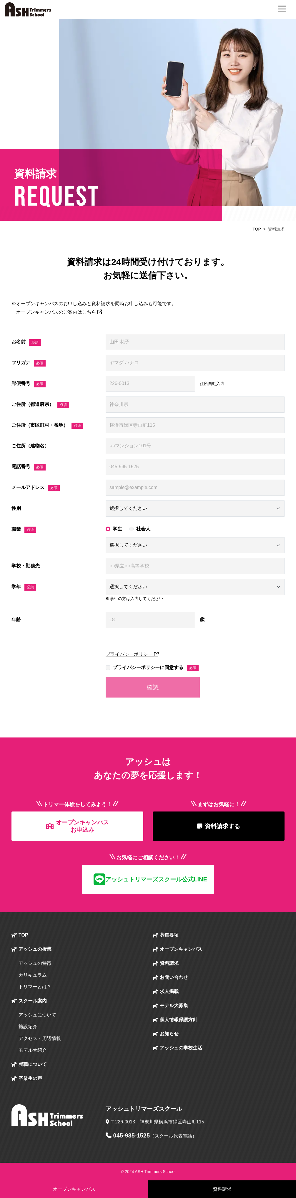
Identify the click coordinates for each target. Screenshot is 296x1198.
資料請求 (169, 963)
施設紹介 (28, 1026)
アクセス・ (40, 1038)
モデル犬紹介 (33, 1050)
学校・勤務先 (25, 565)
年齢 (16, 619)
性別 (16, 508)
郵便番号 (28, 384)
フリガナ (28, 363)
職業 (23, 530)
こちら (92, 312)
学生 (117, 528)
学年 (23, 587)
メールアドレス (35, 488)
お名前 (26, 342)
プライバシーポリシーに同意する (156, 668)
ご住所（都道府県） (40, 405)
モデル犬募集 (174, 1005)
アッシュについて (37, 1014)
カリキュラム (33, 974)
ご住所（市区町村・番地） (47, 426)
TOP (256, 229)
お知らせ (169, 1033)
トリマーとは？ (35, 986)
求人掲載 (169, 991)
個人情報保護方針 (178, 1019)
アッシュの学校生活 (181, 1047)
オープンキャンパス (74, 1189)
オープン (181, 949)
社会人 (143, 528)
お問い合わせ (174, 977)
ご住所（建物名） (30, 445)
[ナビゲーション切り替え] (281, 9)
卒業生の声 (30, 1078)
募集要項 (169, 934)
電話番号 (28, 467)
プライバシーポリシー (132, 654)
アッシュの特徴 (35, 963)
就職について (33, 1064)
